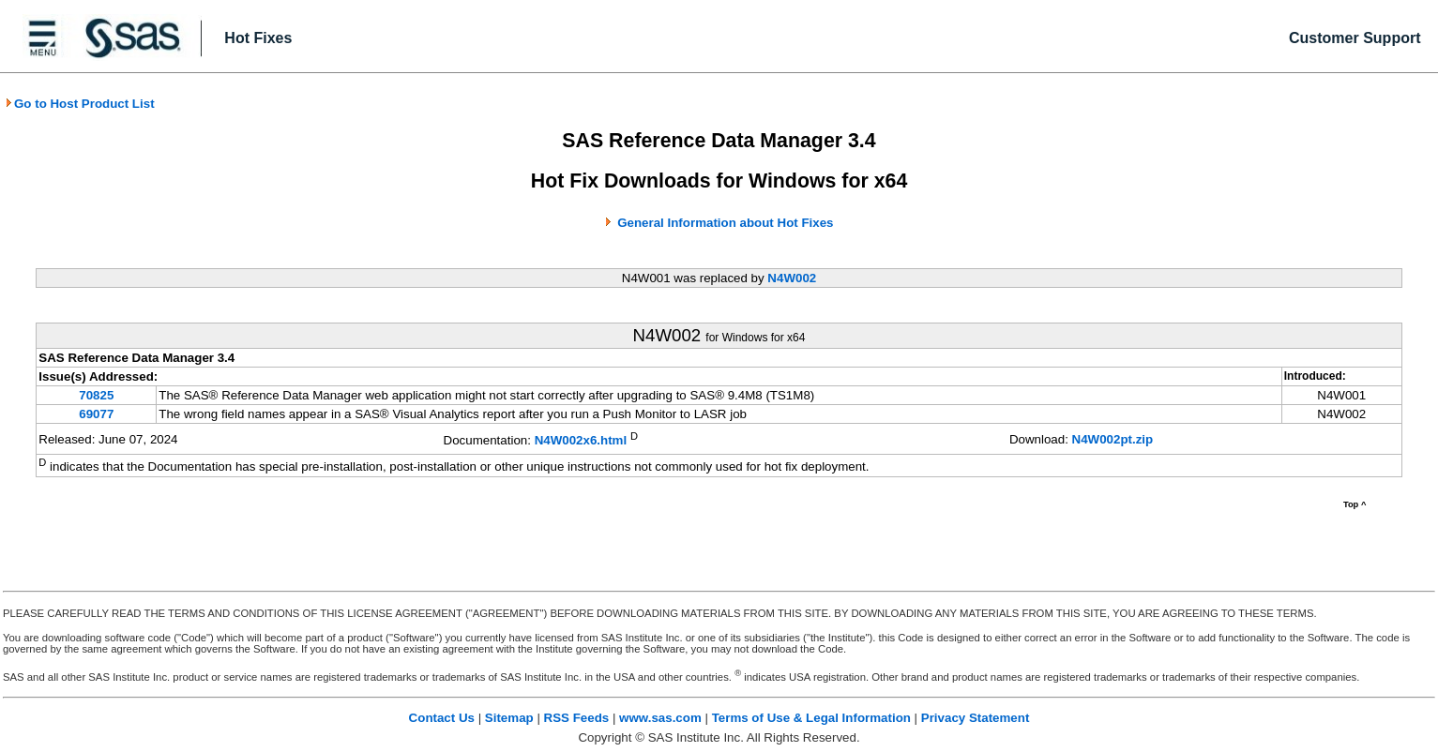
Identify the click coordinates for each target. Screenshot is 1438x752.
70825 (96, 395)
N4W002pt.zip (1113, 439)
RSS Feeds (577, 718)
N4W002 (791, 278)
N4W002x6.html (581, 440)
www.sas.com (660, 718)
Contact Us (442, 718)
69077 (96, 414)
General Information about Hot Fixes (725, 223)
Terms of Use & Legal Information (811, 718)
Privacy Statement (975, 718)
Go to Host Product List (80, 104)
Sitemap (509, 718)
